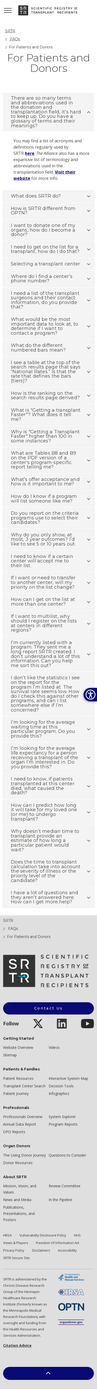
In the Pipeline (60, 1199)
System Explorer (62, 1116)
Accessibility (67, 1250)
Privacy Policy (13, 1250)
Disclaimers (41, 1250)
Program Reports (63, 1124)
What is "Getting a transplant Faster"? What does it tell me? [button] (45, 414)
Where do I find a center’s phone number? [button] (42, 279)
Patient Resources (18, 1078)
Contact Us (48, 1008)
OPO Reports (14, 1131)
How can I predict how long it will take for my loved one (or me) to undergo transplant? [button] (44, 812)
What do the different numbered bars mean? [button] (38, 348)
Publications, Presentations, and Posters (19, 1213)
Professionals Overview (22, 1116)
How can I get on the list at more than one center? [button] (43, 602)
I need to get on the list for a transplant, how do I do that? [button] (45, 249)
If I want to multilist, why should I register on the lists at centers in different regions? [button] (44, 623)
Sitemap (10, 1054)
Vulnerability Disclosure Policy (42, 1235)
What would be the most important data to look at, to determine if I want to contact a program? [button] (44, 326)
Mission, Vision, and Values (19, 1189)
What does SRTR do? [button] (36, 196)
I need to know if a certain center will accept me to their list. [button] (42, 561)
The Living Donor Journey (24, 1155)
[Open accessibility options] (90, 694)
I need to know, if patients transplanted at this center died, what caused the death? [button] (42, 786)
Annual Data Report (19, 1124)
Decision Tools (61, 1085)
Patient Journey (16, 1093)
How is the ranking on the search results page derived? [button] (45, 395)
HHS (77, 1235)
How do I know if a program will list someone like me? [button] (44, 498)
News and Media (17, 1199)
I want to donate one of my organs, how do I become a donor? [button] (43, 230)
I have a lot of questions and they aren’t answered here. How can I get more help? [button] (44, 897)
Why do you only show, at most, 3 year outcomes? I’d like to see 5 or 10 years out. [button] (43, 539)
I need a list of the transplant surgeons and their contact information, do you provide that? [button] (45, 300)
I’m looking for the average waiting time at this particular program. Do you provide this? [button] (43, 729)
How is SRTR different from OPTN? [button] (43, 211)
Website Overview (18, 1047)
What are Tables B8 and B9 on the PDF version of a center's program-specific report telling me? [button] (43, 460)
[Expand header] (8, 10)
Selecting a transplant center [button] (45, 264)
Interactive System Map (68, 1078)
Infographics (59, 1093)
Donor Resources (18, 1162)
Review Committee (64, 1185)
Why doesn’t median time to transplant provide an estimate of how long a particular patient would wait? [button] (45, 840)
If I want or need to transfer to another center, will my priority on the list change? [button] (43, 582)
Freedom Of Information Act (57, 1242)
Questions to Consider (67, 1155)
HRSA (7, 1235)
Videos (54, 1047)
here (29, 153)
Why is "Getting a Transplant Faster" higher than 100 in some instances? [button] (45, 436)
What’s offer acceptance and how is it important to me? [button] (45, 482)
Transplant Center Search (24, 1085)
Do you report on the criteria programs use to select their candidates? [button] (45, 517)
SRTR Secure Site (16, 1257)
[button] (48, 1373)
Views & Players (15, 1242)
